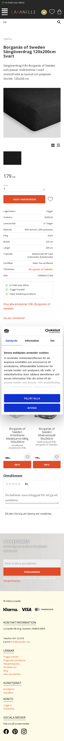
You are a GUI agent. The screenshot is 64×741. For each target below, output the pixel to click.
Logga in (7, 705)
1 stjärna (6, 483)
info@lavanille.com (20, 641)
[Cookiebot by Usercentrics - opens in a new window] (45, 331)
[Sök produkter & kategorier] (31, 22)
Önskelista (8, 708)
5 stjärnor (19, 483)
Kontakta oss (10, 667)
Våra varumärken (12, 674)
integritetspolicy (11, 580)
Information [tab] (32, 340)
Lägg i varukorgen (24, 199)
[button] (5, 11)
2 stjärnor (9, 483)
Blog (5, 670)
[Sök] (59, 22)
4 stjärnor (16, 483)
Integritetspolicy (11, 663)
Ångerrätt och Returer (14, 660)
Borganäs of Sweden (41, 269)
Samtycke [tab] (12, 340)
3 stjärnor (13, 483)
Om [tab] (52, 340)
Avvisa (32, 407)
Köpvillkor (8, 692)
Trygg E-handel (10, 656)
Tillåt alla (32, 398)
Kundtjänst (8, 689)
